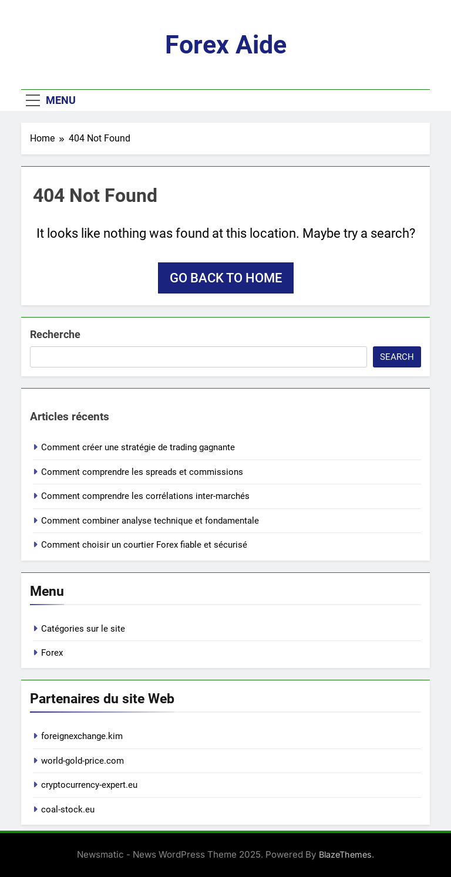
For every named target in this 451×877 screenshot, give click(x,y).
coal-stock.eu (68, 809)
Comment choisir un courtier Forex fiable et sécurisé (144, 544)
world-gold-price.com (82, 760)
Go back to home (226, 278)
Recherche (55, 334)
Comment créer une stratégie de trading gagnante (138, 447)
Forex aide (226, 44)
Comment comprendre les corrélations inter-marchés (145, 496)
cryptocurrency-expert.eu (89, 785)
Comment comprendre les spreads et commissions (142, 472)
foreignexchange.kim (82, 736)
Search (397, 357)
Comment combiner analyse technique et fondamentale (150, 520)
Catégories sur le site (83, 628)
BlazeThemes (345, 854)
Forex (52, 652)
